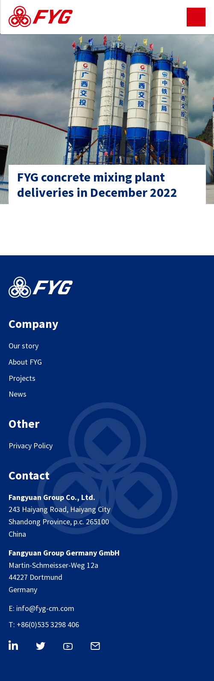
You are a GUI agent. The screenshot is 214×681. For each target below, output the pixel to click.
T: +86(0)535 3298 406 (44, 624)
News (17, 394)
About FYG (25, 362)
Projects (22, 378)
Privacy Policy (31, 445)
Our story (23, 346)
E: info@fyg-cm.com (41, 608)
